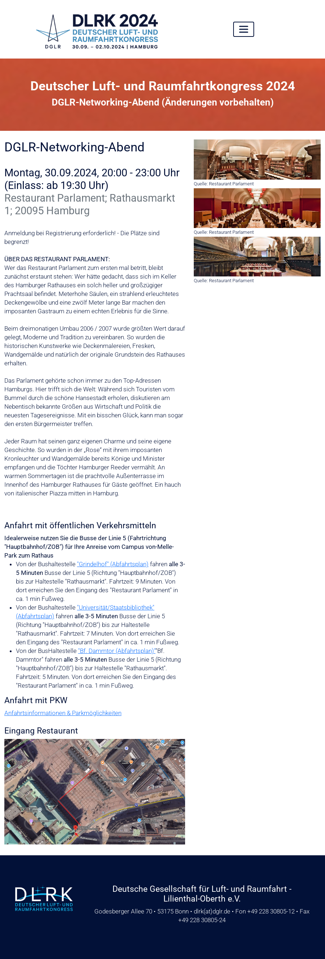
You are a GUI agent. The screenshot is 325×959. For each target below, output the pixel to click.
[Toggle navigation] (243, 29)
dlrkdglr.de (212, 911)
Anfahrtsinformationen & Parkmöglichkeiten (62, 713)
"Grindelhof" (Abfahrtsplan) (113, 564)
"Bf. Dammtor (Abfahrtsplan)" (116, 650)
